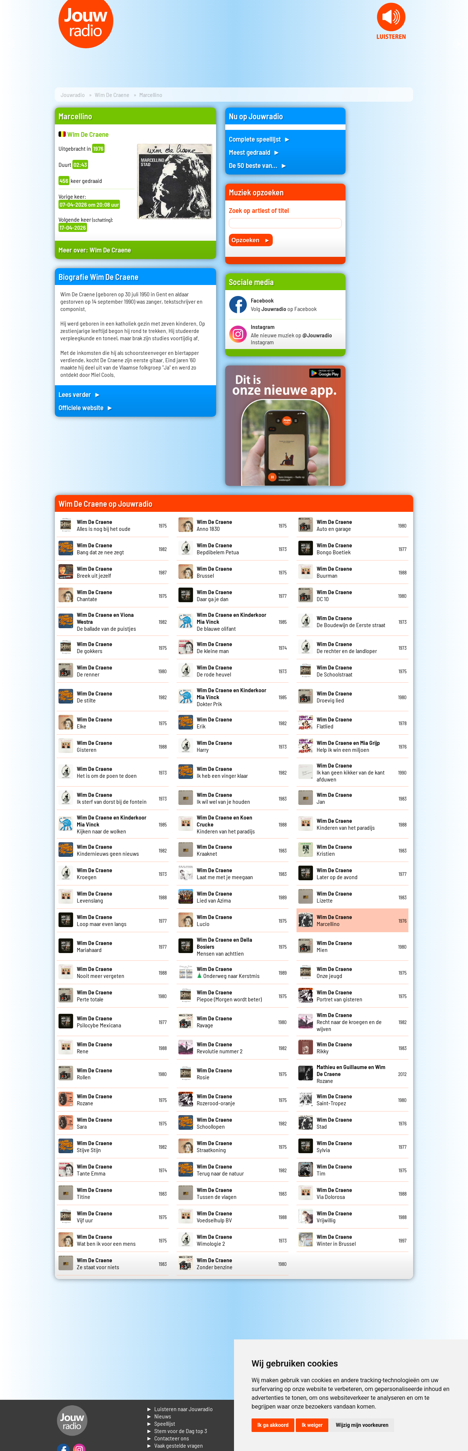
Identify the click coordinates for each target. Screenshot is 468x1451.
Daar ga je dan (214, 595)
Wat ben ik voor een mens (106, 1240)
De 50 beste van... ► (258, 165)
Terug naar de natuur (220, 1170)
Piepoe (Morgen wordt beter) (229, 995)
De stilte (94, 697)
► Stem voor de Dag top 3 (176, 1430)
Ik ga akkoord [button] (272, 1425)
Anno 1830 (214, 525)
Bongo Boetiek (334, 548)
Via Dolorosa (334, 1193)
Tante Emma (94, 1170)
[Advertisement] (384, 217)
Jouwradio (73, 94)
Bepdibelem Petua (218, 548)
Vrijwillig (334, 1216)
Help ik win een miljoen (348, 746)
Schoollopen (214, 1123)
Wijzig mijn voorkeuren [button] (362, 1425)
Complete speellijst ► (260, 139)
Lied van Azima (214, 897)
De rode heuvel (214, 671)
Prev (9, 44)
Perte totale (94, 995)
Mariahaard (94, 946)
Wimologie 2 (214, 1240)
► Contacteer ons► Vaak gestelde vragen (174, 1442)
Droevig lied (334, 697)
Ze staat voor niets (98, 1263)
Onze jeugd (334, 972)
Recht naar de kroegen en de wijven (349, 1021)
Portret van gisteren (339, 995)
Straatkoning (214, 1146)
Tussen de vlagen (217, 1193)
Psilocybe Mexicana (99, 1021)
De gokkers (94, 647)
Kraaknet (214, 850)
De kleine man (214, 647)
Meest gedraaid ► (254, 152)
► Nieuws (158, 1416)
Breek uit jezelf (94, 572)
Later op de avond (337, 873)
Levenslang (94, 897)
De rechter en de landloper (347, 647)
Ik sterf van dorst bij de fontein (112, 798)
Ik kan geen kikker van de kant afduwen (351, 772)
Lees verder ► (79, 394)
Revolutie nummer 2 (220, 1047)
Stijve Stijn (94, 1146)
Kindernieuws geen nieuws (108, 850)
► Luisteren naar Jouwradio (179, 1408)
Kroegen (94, 873)
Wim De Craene (112, 94)
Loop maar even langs (102, 920)
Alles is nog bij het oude (104, 525)
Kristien (334, 850)
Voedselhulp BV (214, 1216)
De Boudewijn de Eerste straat (351, 621)
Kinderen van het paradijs (346, 824)
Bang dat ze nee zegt (100, 548)
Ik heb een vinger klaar (222, 772)
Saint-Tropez (334, 1099)
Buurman (334, 572)
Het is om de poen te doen (107, 772)
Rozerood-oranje (216, 1099)
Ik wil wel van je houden (223, 798)
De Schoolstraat (334, 671)
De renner (94, 671)
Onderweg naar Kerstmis (228, 972)
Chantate (94, 595)
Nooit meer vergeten (100, 972)
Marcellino (334, 920)
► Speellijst (160, 1423)
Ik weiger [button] (312, 1425)
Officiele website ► (85, 407)
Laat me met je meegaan (225, 873)
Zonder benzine (215, 1263)
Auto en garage (334, 525)
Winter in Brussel (336, 1240)
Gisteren (94, 746)
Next (458, 44)
